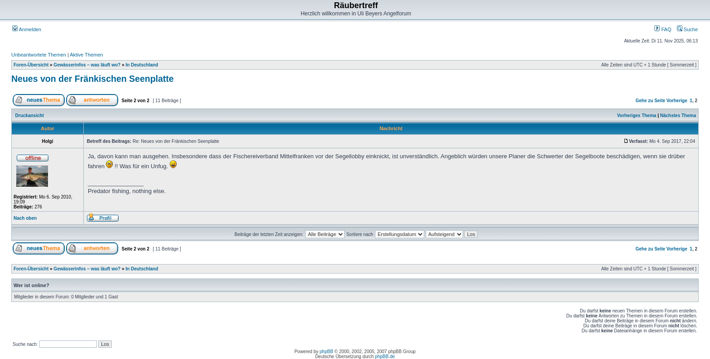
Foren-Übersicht (31, 64)
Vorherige (677, 100)
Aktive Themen (86, 54)
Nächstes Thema (678, 115)
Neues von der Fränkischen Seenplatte (92, 79)
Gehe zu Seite (650, 100)
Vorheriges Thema (637, 115)
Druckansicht (29, 115)
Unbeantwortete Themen (38, 54)
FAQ (662, 29)
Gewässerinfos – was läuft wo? (86, 64)
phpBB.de (385, 356)
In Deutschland (141, 64)
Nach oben (25, 218)
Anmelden (26, 29)
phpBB (326, 351)
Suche (687, 29)
